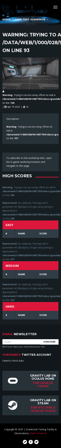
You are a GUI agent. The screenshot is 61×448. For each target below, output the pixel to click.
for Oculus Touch (43, 384)
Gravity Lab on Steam (43, 401)
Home (6, 19)
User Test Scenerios (30, 19)
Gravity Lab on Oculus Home (43, 377)
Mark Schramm (38, 433)
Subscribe (49, 342)
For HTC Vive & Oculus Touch (43, 409)
